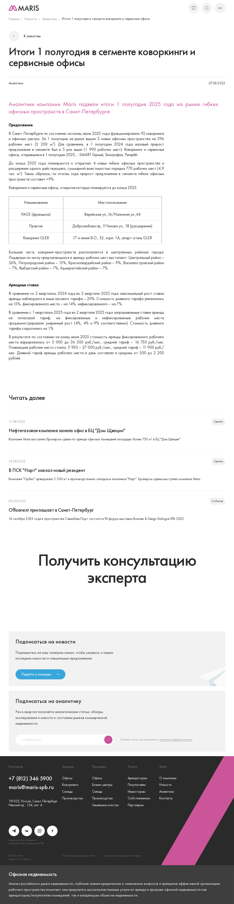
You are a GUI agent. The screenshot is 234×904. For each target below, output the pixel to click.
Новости (30, 19)
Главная (14, 19)
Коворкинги (70, 785)
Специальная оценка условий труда (122, 855)
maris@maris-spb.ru (31, 787)
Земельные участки (105, 805)
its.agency (25, 859)
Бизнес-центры (102, 785)
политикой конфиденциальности (175, 739)
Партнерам (136, 805)
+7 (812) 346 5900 (30, 778)
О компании (167, 778)
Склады (67, 792)
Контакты (166, 798)
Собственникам (139, 798)
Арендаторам (138, 778)
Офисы (67, 778)
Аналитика (49, 19)
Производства (72, 798)
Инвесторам (137, 792)
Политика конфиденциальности (78, 855)
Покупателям (137, 785)
